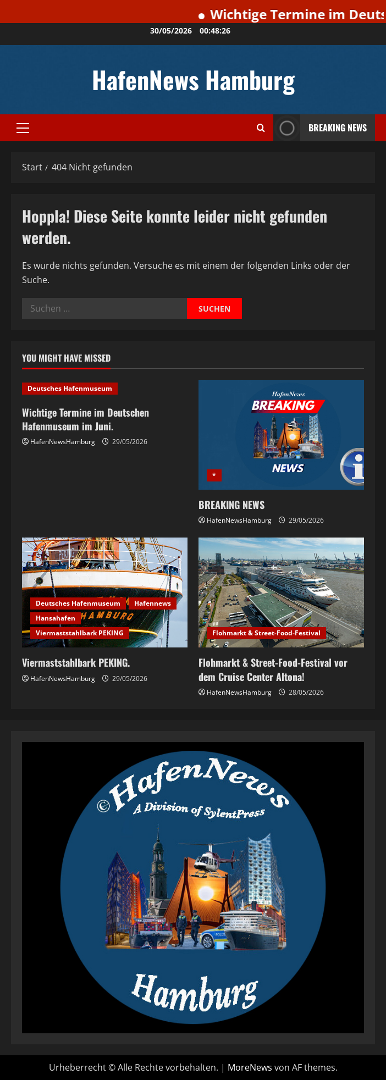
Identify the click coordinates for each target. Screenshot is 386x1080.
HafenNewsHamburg (62, 441)
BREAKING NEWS (231, 504)
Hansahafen (55, 618)
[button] (23, 128)
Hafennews (152, 603)
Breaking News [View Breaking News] (320, 127)
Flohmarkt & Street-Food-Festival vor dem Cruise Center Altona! (273, 669)
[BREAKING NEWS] (281, 435)
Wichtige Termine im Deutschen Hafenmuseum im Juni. (85, 419)
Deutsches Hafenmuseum (69, 388)
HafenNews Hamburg (193, 79)
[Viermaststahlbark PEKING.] (105, 593)
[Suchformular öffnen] (261, 128)
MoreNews (250, 1067)
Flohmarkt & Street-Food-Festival (266, 633)
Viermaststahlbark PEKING (80, 633)
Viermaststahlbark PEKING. (76, 662)
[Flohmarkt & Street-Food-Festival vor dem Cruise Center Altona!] (281, 593)
